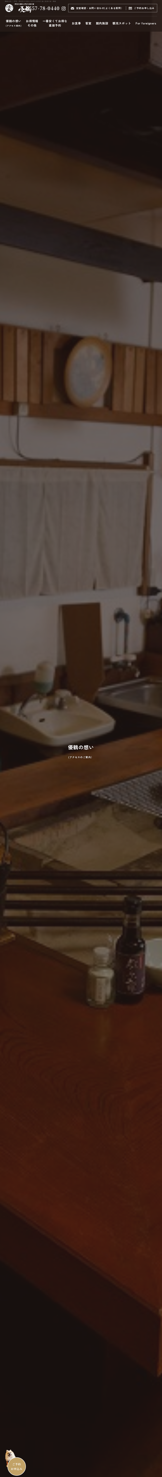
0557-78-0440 (43, 8)
